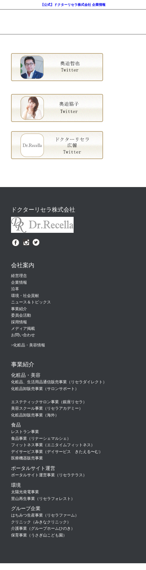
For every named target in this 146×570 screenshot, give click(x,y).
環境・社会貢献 (25, 295)
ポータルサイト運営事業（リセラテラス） (49, 475)
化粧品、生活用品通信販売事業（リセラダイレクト (57, 382)
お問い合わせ (23, 335)
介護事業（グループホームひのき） (43, 528)
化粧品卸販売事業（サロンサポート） (45, 388)
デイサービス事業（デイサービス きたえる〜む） (57, 451)
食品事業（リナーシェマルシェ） (41, 438)
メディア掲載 (23, 328)
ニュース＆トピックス (31, 302)
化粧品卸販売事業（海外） (35, 415)
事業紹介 (19, 308)
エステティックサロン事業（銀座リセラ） (49, 402)
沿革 (15, 289)
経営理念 (19, 275)
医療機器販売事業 (27, 458)
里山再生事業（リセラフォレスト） (43, 498)
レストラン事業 (25, 431)
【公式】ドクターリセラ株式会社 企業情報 (73, 4)
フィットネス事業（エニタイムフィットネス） (53, 445)
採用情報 (19, 322)
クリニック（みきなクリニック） (41, 522)
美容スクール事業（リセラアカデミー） (47, 408)
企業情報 (19, 282)
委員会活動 (21, 315)
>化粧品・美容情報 (28, 345)
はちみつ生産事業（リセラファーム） (45, 515)
